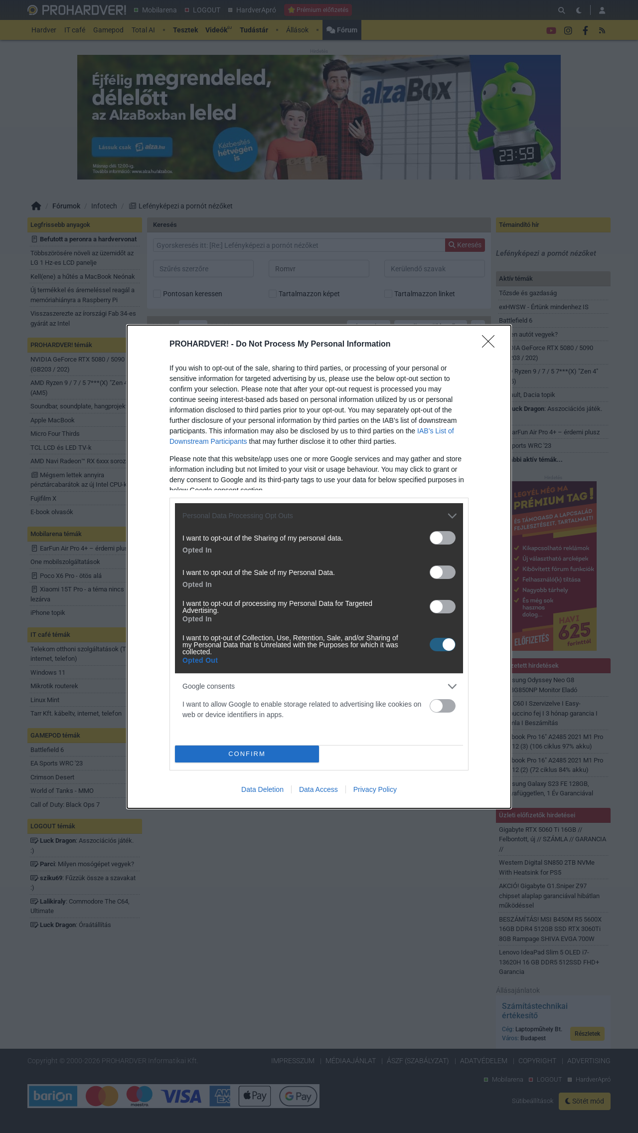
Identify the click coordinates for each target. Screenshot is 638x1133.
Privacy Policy (375, 789)
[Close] (491, 344)
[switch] (443, 538)
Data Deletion (262, 789)
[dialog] (319, 566)
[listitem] (319, 516)
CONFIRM (247, 753)
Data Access (318, 789)
